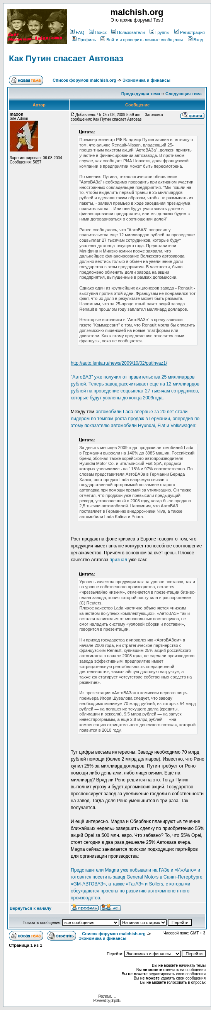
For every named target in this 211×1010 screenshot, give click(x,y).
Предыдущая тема (140, 93)
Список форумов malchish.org (84, 80)
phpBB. (116, 1000)
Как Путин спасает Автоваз (66, 58)
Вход (195, 39)
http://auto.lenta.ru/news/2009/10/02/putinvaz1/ (119, 363)
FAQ (77, 32)
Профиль (84, 39)
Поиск (97, 32)
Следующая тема (183, 93)
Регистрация (189, 32)
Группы (160, 32)
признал (118, 559)
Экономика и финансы (146, 80)
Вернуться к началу (30, 908)
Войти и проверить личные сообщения (141, 39)
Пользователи (128, 32)
